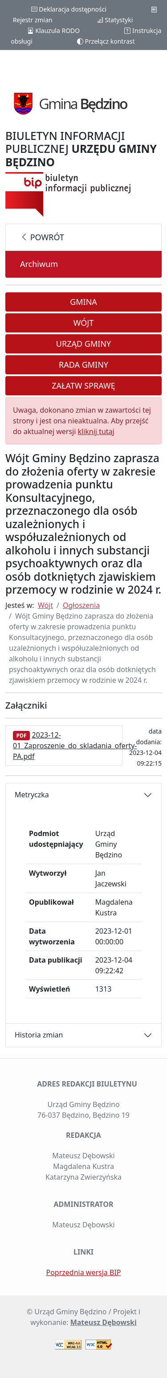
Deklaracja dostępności (68, 9)
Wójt (83, 322)
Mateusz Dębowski (103, 1322)
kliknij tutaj (95, 431)
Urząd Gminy (83, 343)
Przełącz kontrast (106, 41)
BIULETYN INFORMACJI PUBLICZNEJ (81, 148)
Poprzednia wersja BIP (83, 1272)
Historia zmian (39, 1035)
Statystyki (115, 20)
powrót (42, 237)
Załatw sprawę (83, 385)
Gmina (83, 301)
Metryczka (32, 795)
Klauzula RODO (53, 30)
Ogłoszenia (81, 605)
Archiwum (39, 263)
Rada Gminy (83, 364)
